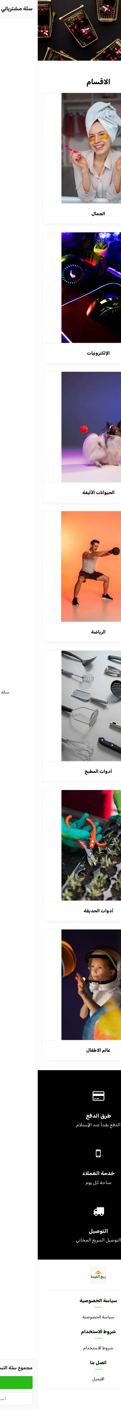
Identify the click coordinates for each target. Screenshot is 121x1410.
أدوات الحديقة (61, 911)
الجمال (60, 214)
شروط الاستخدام (60, 1347)
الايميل (60, 1378)
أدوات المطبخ (60, 771)
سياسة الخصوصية (60, 1316)
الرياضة (60, 632)
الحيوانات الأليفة (61, 492)
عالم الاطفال (60, 1050)
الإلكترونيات (60, 353)
